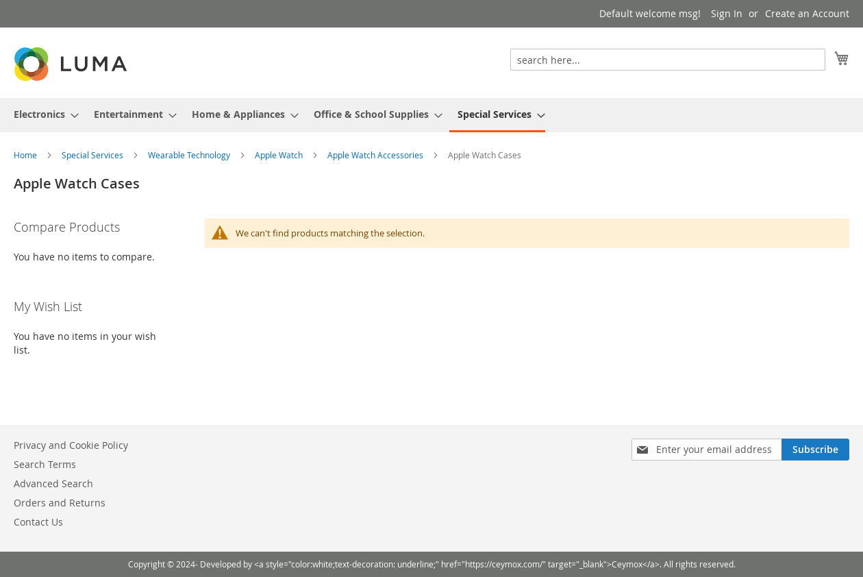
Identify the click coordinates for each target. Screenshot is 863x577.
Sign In (726, 13)
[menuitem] (42, 114)
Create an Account (807, 13)
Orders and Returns (59, 502)
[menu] (431, 115)
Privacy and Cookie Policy (71, 445)
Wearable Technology (190, 154)
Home (26, 154)
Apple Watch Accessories (376, 154)
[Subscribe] (815, 450)
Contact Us (38, 521)
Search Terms (45, 464)
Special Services (93, 154)
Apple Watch (280, 154)
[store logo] (72, 64)
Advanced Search (53, 483)
